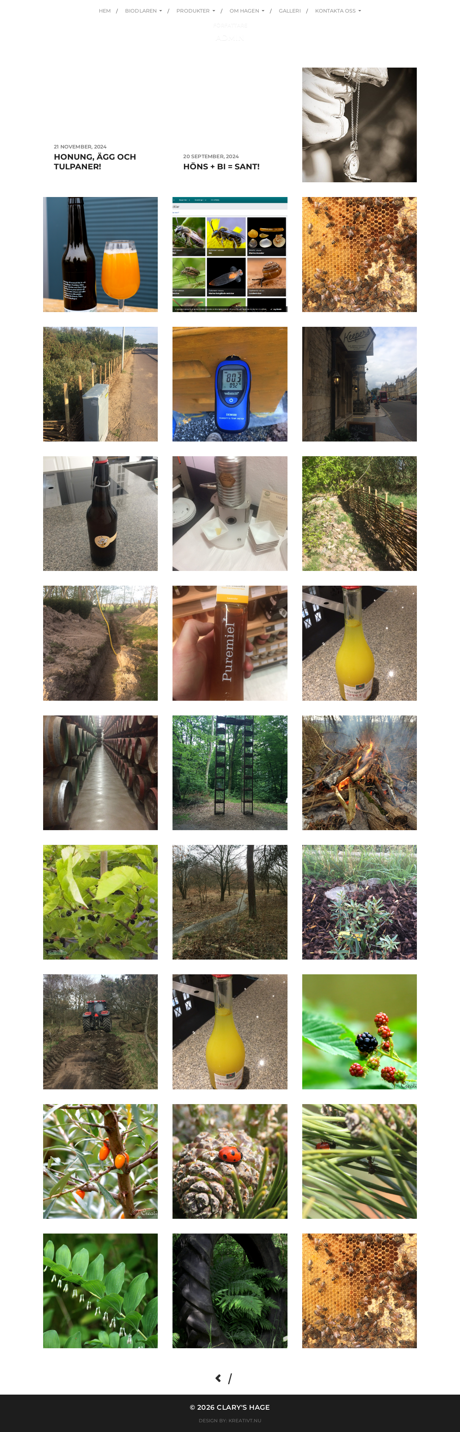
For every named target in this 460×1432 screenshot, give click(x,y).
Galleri (290, 11)
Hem (105, 11)
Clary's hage (243, 1407)
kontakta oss (335, 11)
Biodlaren (141, 11)
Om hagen (244, 11)
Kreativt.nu (245, 1420)
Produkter (193, 11)
